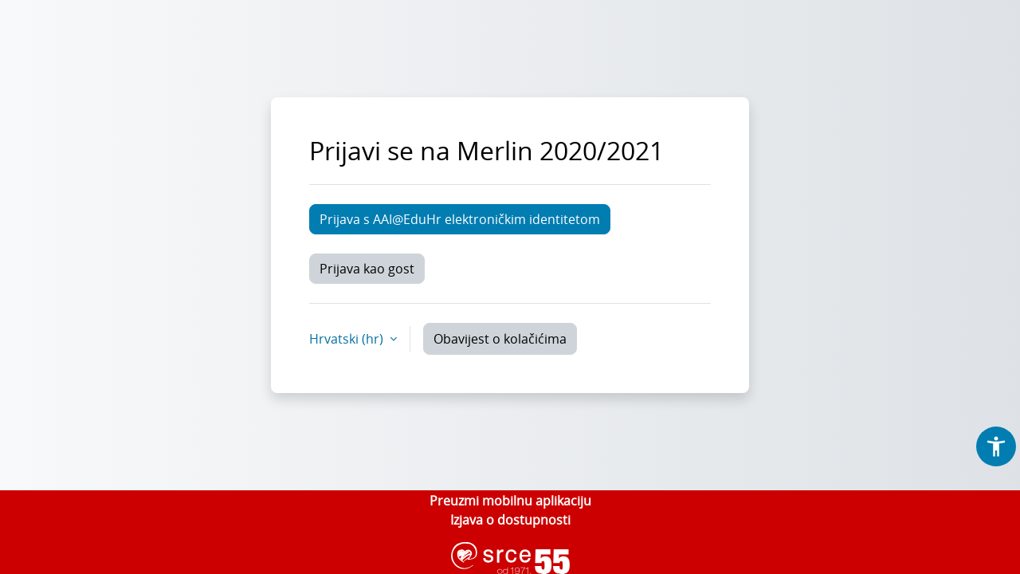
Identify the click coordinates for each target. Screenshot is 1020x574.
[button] (996, 446)
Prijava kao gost (367, 268)
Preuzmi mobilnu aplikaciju (510, 500)
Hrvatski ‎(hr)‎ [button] (347, 339)
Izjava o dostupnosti (510, 520)
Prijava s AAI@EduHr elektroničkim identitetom (460, 219)
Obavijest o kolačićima (500, 339)
